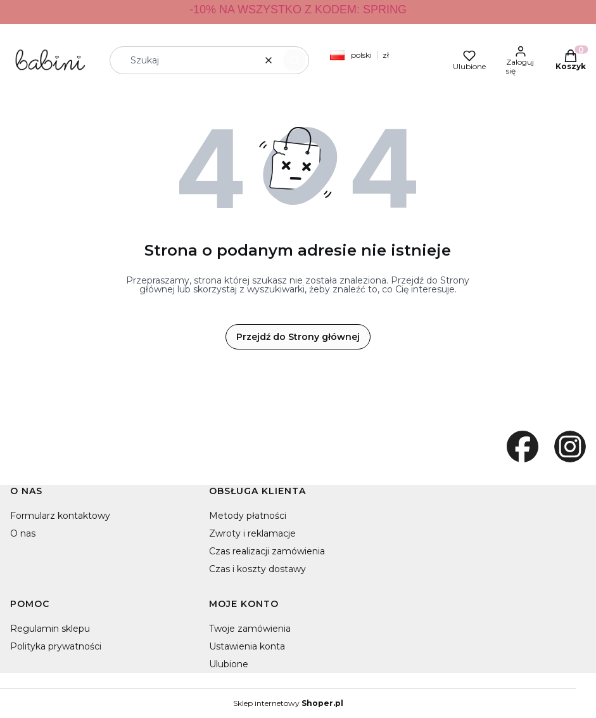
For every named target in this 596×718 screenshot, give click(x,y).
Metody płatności (247, 515)
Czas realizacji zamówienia (267, 551)
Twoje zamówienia (250, 628)
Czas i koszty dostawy (257, 569)
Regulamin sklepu (50, 628)
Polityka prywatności (55, 646)
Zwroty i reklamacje (252, 533)
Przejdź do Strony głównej (298, 337)
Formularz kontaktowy (60, 515)
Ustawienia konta (247, 646)
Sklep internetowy (288, 703)
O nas (22, 533)
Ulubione (228, 664)
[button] (294, 60)
